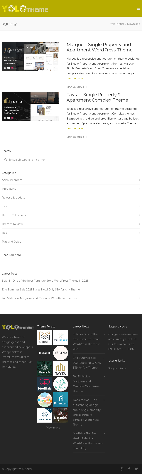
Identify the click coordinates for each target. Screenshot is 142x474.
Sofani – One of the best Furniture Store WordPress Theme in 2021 (45, 280)
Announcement (12, 180)
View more (53, 427)
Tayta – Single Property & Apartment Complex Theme (97, 97)
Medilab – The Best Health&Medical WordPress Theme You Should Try (88, 441)
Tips (4, 232)
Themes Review (12, 224)
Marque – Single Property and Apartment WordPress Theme (100, 47)
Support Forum (118, 368)
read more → (75, 78)
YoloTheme (117, 24)
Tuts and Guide (11, 241)
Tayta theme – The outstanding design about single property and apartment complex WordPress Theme (87, 412)
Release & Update (13, 197)
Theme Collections (14, 215)
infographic (9, 188)
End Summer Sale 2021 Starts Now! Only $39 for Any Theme (41, 289)
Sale (4, 206)
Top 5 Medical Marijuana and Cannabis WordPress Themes (39, 298)
